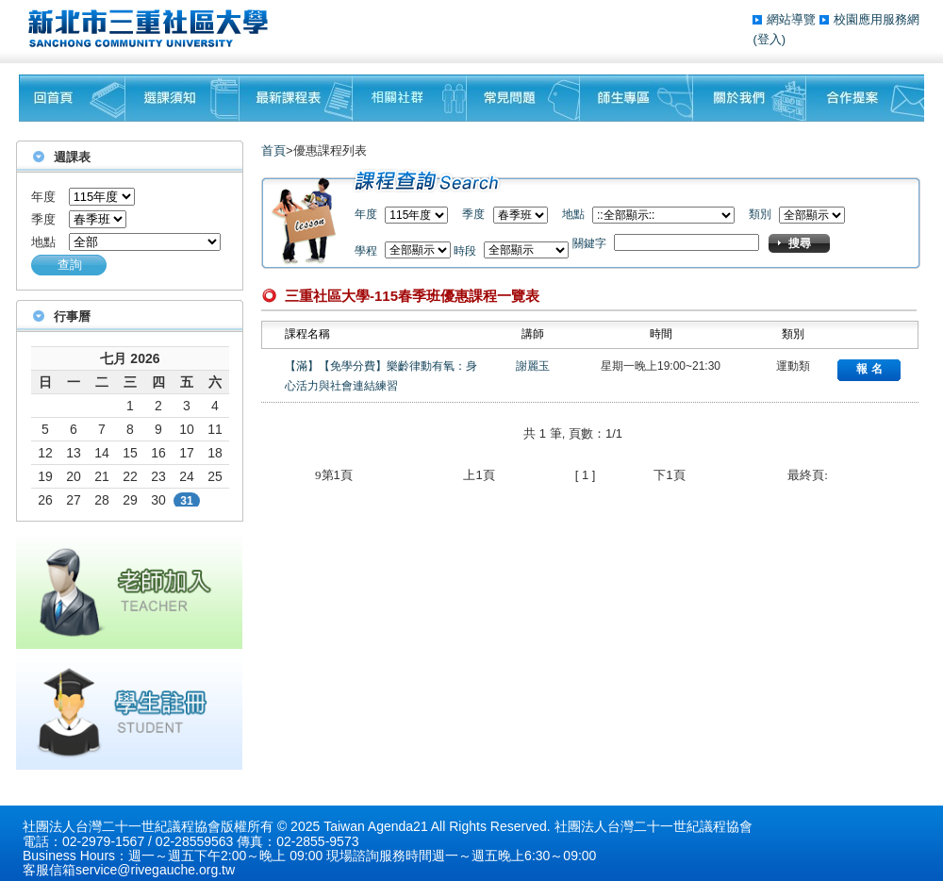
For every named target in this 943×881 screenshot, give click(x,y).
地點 (43, 242)
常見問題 (523, 98)
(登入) (769, 39)
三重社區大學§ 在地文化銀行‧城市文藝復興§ (153, 28)
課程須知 (182, 98)
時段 (465, 251)
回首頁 (72, 98)
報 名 (869, 368)
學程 (366, 251)
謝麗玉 (533, 366)
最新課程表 (296, 98)
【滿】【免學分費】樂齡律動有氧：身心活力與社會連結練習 (381, 375)
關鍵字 (589, 243)
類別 (760, 214)
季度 (43, 219)
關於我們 (749, 98)
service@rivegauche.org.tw (155, 869)
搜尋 (799, 243)
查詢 (70, 265)
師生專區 (636, 98)
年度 (43, 197)
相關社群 (410, 98)
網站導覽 (793, 19)
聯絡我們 (865, 98)
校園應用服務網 (876, 19)
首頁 (273, 150)
